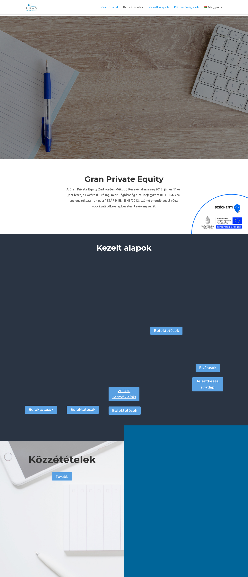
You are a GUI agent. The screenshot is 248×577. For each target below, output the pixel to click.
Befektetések (40, 409)
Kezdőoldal (109, 7)
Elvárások (207, 368)
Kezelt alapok (158, 7)
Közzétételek (133, 7)
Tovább (62, 476)
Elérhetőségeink (186, 7)
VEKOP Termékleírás (124, 394)
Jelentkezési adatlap (207, 384)
